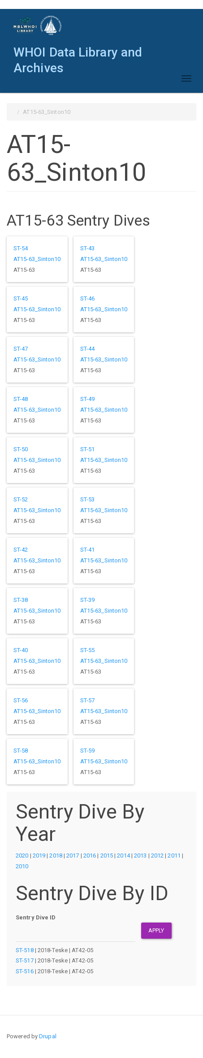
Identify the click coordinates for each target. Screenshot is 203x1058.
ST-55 (87, 650)
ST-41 (87, 549)
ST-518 (25, 950)
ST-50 (20, 449)
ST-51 (87, 449)
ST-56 (20, 700)
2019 (39, 855)
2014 (123, 855)
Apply (156, 930)
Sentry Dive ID (36, 917)
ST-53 (87, 499)
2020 (22, 855)
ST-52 (20, 499)
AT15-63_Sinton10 (37, 259)
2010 (22, 866)
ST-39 (87, 599)
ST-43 (87, 248)
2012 (157, 855)
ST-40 (20, 650)
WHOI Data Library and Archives (77, 54)
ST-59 (87, 750)
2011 (174, 855)
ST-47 (20, 348)
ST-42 (20, 549)
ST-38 (20, 599)
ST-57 (87, 700)
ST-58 (20, 750)
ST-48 (20, 399)
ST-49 (87, 399)
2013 (140, 855)
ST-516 (25, 971)
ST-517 (25, 960)
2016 (89, 855)
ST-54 (20, 248)
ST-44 (87, 348)
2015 (106, 855)
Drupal (47, 1036)
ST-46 (87, 298)
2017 (72, 855)
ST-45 (20, 298)
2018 (55, 855)
